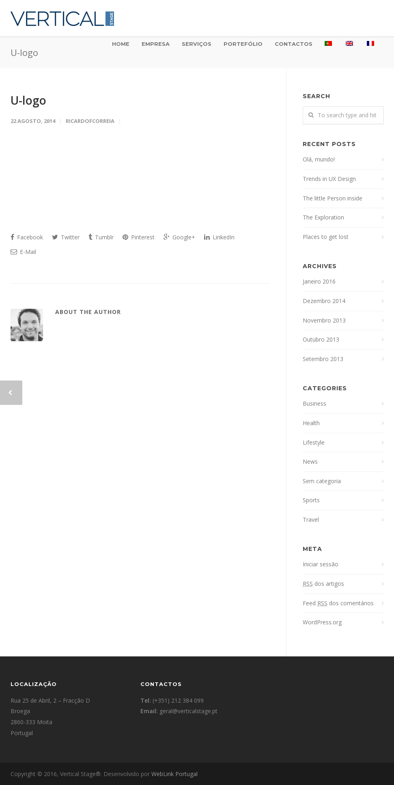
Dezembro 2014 (324, 301)
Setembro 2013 (323, 359)
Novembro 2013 (324, 320)
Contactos (293, 44)
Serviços (196, 44)
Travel (311, 519)
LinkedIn (219, 237)
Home (120, 44)
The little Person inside (332, 198)
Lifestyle (314, 442)
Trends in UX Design (329, 179)
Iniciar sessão (320, 564)
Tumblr (101, 237)
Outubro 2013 (321, 339)
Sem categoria (322, 481)
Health (311, 423)
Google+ (179, 237)
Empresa (156, 44)
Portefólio (243, 44)
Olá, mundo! (319, 159)
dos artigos (323, 583)
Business (314, 403)
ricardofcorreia (90, 121)
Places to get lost (326, 237)
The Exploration (323, 217)
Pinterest (139, 237)
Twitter (66, 237)
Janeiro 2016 (319, 281)
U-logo (28, 100)
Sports (311, 500)
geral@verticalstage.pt (188, 711)
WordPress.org (322, 622)
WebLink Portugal (174, 774)
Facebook (27, 237)
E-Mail (23, 252)
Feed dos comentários (338, 603)
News (310, 461)
